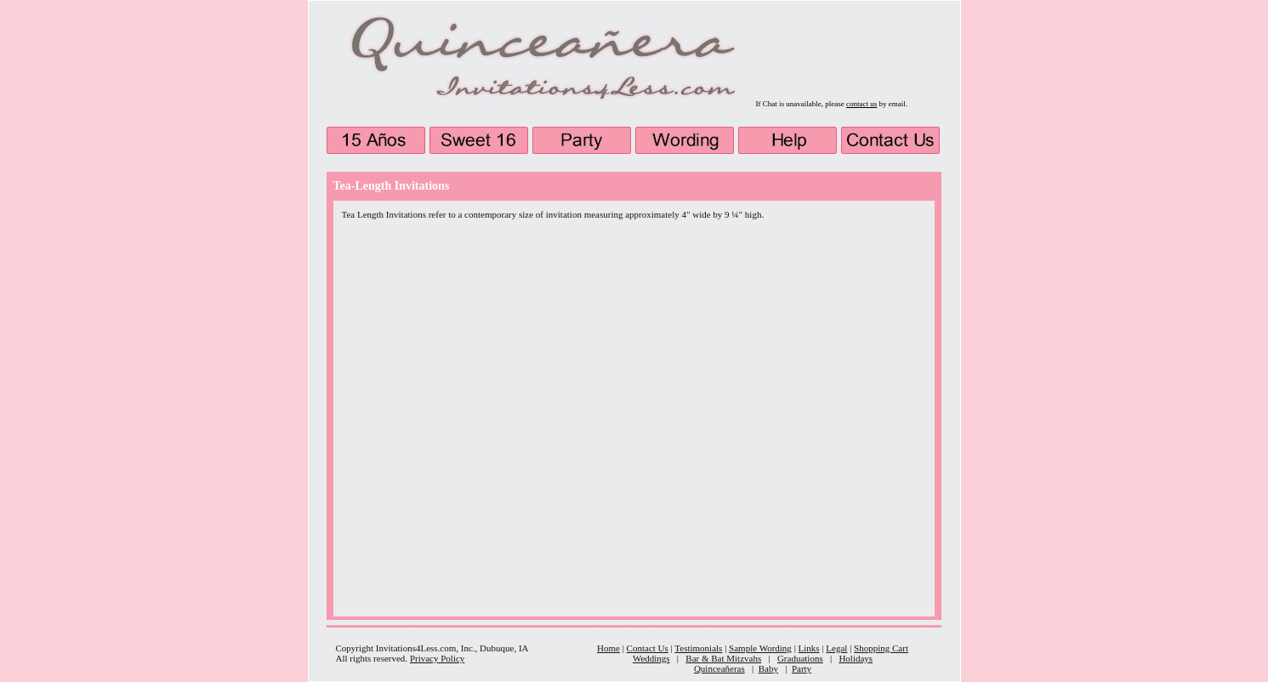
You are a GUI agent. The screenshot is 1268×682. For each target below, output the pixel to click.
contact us (861, 103)
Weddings (651, 658)
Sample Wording (760, 648)
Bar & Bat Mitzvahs (723, 658)
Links (809, 648)
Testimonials (698, 648)
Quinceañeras (719, 668)
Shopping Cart (881, 648)
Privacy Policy (437, 658)
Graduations (800, 658)
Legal (836, 648)
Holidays (856, 658)
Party (801, 668)
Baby (768, 668)
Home (608, 648)
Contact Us (647, 648)
